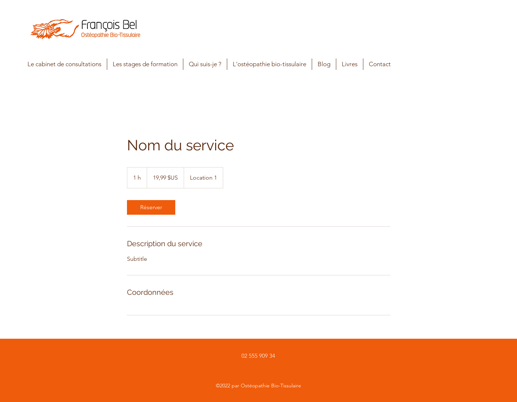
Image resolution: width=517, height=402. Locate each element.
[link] (151, 207)
